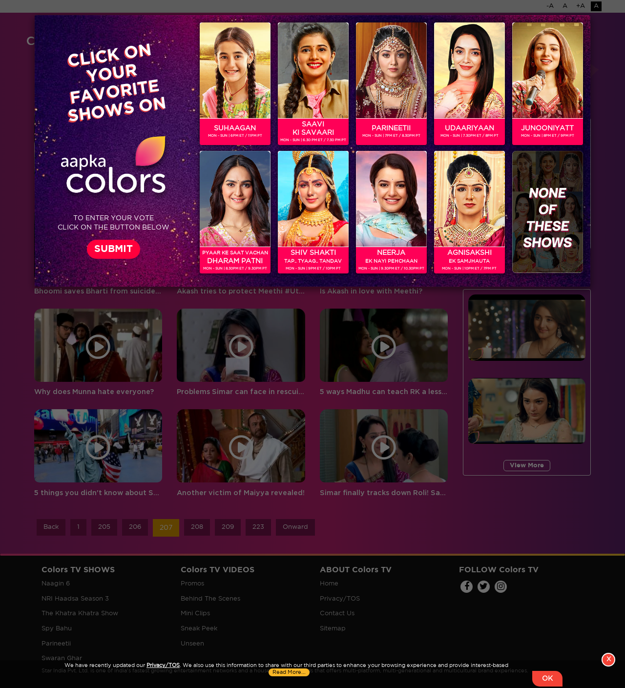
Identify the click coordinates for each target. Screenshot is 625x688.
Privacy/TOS (163, 665)
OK (547, 679)
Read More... (289, 672)
